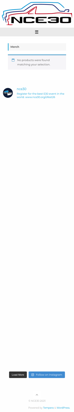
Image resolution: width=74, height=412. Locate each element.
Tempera (48, 407)
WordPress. (63, 407)
